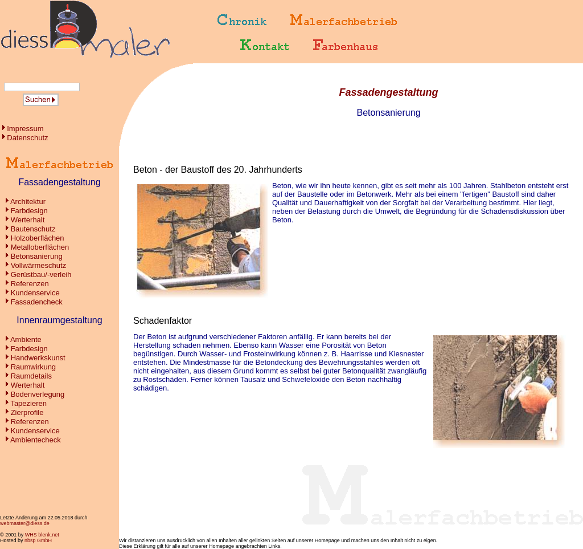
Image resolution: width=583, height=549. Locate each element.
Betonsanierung (37, 256)
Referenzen (30, 283)
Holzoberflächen (37, 238)
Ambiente (26, 339)
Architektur (28, 201)
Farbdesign (29, 210)
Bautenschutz (33, 229)
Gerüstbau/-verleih (41, 274)
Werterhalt (28, 219)
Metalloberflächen (40, 247)
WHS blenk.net (42, 535)
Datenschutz (27, 137)
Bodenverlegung (38, 394)
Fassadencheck (37, 302)
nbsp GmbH (38, 540)
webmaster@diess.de (25, 523)
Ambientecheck (35, 440)
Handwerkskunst (38, 357)
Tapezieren (28, 403)
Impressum (25, 128)
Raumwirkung (33, 367)
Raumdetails (31, 376)
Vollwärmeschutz (39, 265)
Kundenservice (35, 292)
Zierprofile (27, 412)
